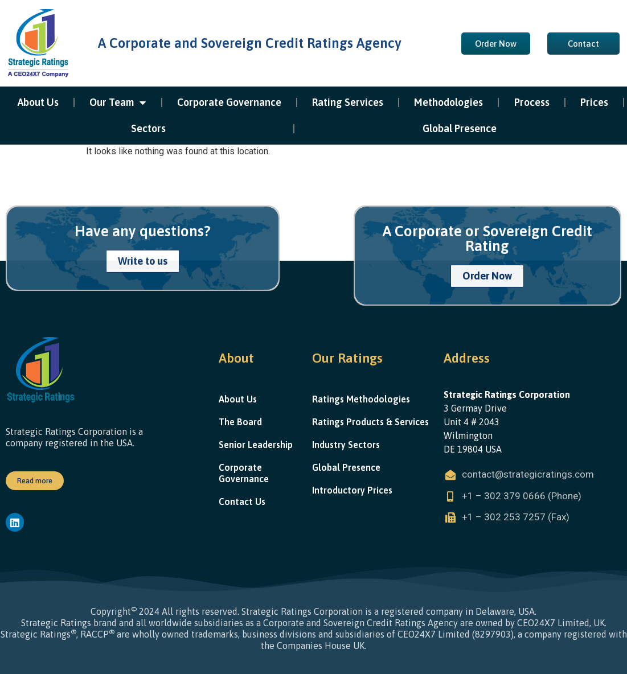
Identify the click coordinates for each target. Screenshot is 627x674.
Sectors (148, 128)
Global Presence (460, 128)
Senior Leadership (256, 444)
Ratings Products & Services (370, 422)
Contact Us (242, 501)
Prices (594, 102)
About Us (38, 102)
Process (532, 102)
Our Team (117, 102)
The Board (240, 422)
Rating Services (347, 102)
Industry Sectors (346, 444)
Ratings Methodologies (361, 399)
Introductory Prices (352, 490)
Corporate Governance (229, 102)
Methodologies (448, 102)
